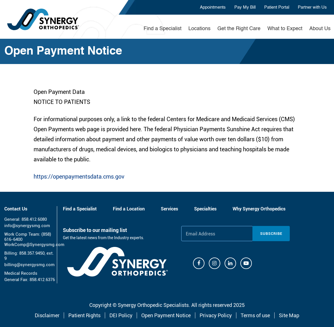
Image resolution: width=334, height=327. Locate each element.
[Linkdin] (230, 263)
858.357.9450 (32, 253)
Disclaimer (47, 315)
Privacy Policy (216, 315)
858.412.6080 (34, 219)
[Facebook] (198, 263)
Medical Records (20, 273)
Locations (199, 28)
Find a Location (129, 209)
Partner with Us (312, 7)
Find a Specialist (163, 28)
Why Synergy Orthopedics (259, 209)
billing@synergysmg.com (29, 264)
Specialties (205, 209)
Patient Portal (276, 7)
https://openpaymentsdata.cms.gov (79, 176)
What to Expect (284, 28)
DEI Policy (120, 315)
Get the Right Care (238, 28)
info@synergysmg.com (27, 225)
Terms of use (255, 315)
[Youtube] (246, 263)
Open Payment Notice (166, 315)
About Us (320, 28)
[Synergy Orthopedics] (117, 262)
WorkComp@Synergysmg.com (34, 244)
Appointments (213, 7)
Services (169, 209)
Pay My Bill (245, 7)
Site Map (289, 315)
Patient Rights (84, 315)
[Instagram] (214, 263)
